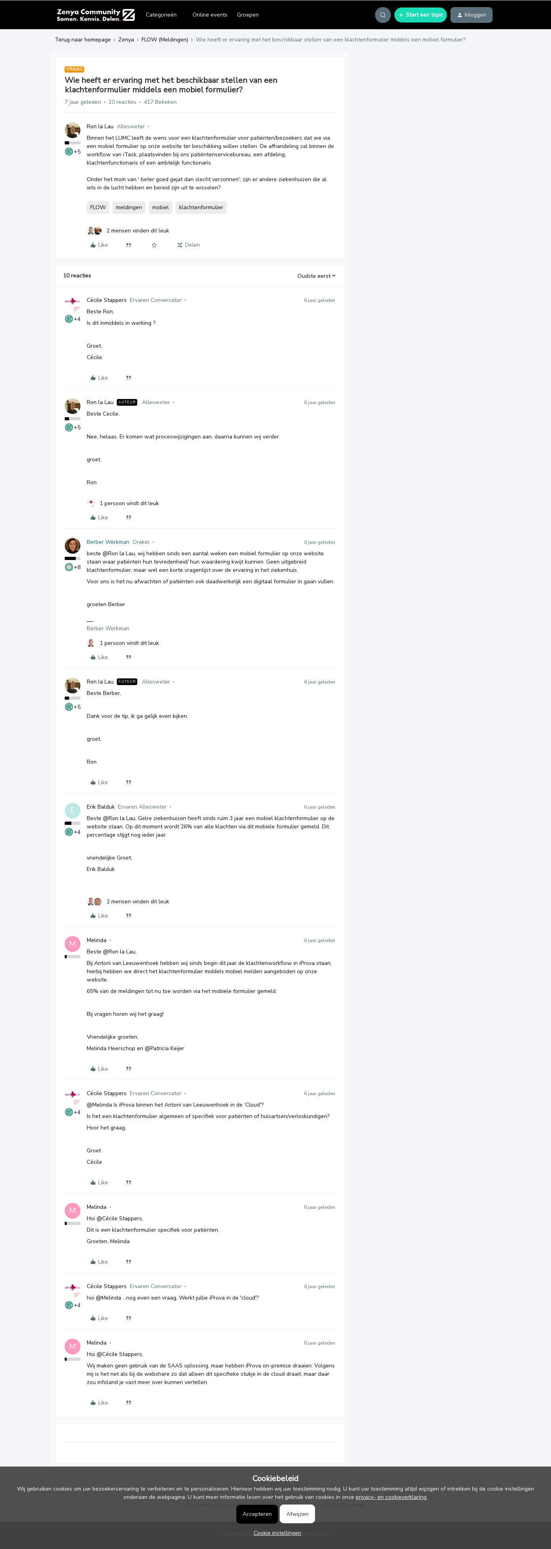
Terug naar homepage (83, 39)
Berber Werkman (108, 542)
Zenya (126, 39)
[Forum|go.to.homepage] (95, 15)
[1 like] (123, 503)
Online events (210, 15)
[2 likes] (128, 231)
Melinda (96, 940)
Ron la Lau (100, 126)
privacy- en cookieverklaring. (392, 1497)
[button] (420, 15)
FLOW (98, 207)
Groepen (248, 15)
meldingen (129, 207)
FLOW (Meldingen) (165, 39)
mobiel (160, 207)
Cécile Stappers (107, 300)
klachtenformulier (201, 207)
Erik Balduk (101, 807)
